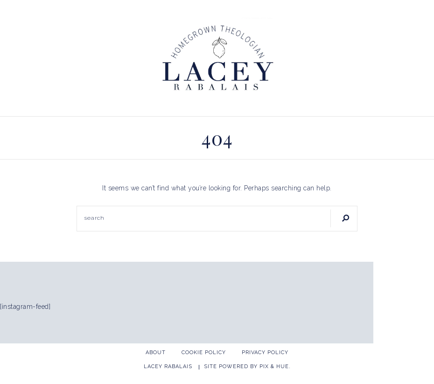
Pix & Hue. (275, 366)
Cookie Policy (204, 352)
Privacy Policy (265, 352)
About (156, 352)
